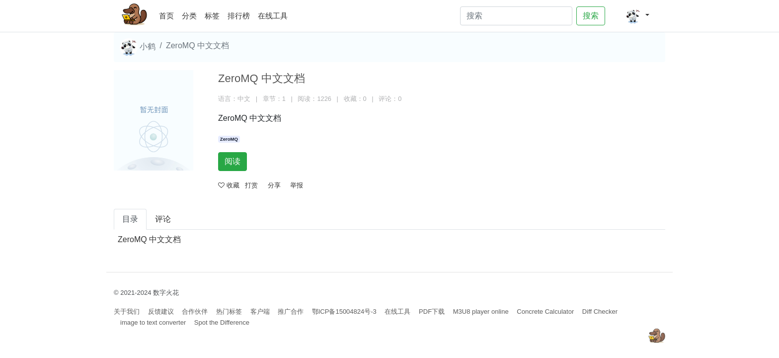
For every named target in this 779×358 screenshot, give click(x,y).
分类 (189, 15)
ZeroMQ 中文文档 (149, 239)
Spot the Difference (221, 322)
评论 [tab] (163, 219)
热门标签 (229, 311)
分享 (274, 185)
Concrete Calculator (545, 311)
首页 (168, 14)
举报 (296, 185)
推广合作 (291, 311)
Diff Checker (600, 311)
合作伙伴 (195, 311)
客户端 (260, 311)
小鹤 (138, 47)
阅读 (232, 161)
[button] (637, 16)
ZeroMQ (229, 139)
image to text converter (153, 322)
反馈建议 (161, 311)
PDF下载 (432, 311)
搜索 (591, 15)
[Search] (516, 15)
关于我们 (127, 311)
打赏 (251, 185)
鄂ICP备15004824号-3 (344, 311)
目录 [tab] (130, 219)
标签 (212, 15)
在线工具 (273, 15)
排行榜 (239, 15)
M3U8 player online (481, 311)
